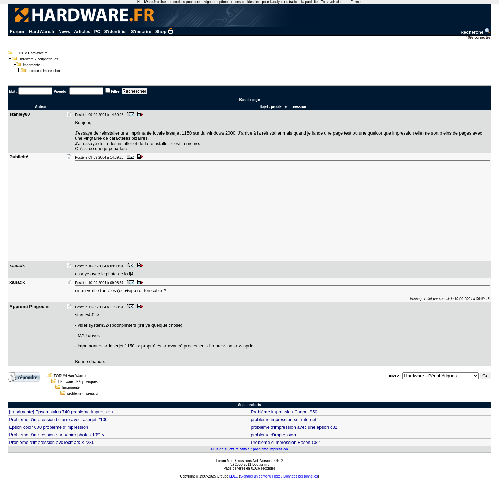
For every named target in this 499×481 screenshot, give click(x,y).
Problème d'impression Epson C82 (285, 442)
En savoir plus (331, 2)
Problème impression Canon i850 (284, 411)
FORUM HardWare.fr (31, 53)
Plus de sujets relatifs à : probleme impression (249, 449)
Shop (164, 31)
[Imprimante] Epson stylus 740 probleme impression (61, 411)
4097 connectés (478, 38)
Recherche (475, 32)
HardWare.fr (42, 31)
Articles (82, 31)
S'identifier (115, 31)
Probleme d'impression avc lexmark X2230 (51, 442)
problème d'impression (273, 434)
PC (97, 31)
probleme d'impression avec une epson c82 (294, 427)
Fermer (356, 2)
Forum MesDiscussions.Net (237, 461)
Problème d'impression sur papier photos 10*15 (56, 434)
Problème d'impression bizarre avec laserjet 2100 (58, 419)
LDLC (233, 476)
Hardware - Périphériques (38, 59)
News (64, 31)
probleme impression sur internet (283, 419)
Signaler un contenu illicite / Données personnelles (279, 476)
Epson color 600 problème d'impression (48, 427)
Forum (17, 31)
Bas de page (249, 100)
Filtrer (116, 91)
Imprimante (31, 65)
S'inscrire (141, 31)
